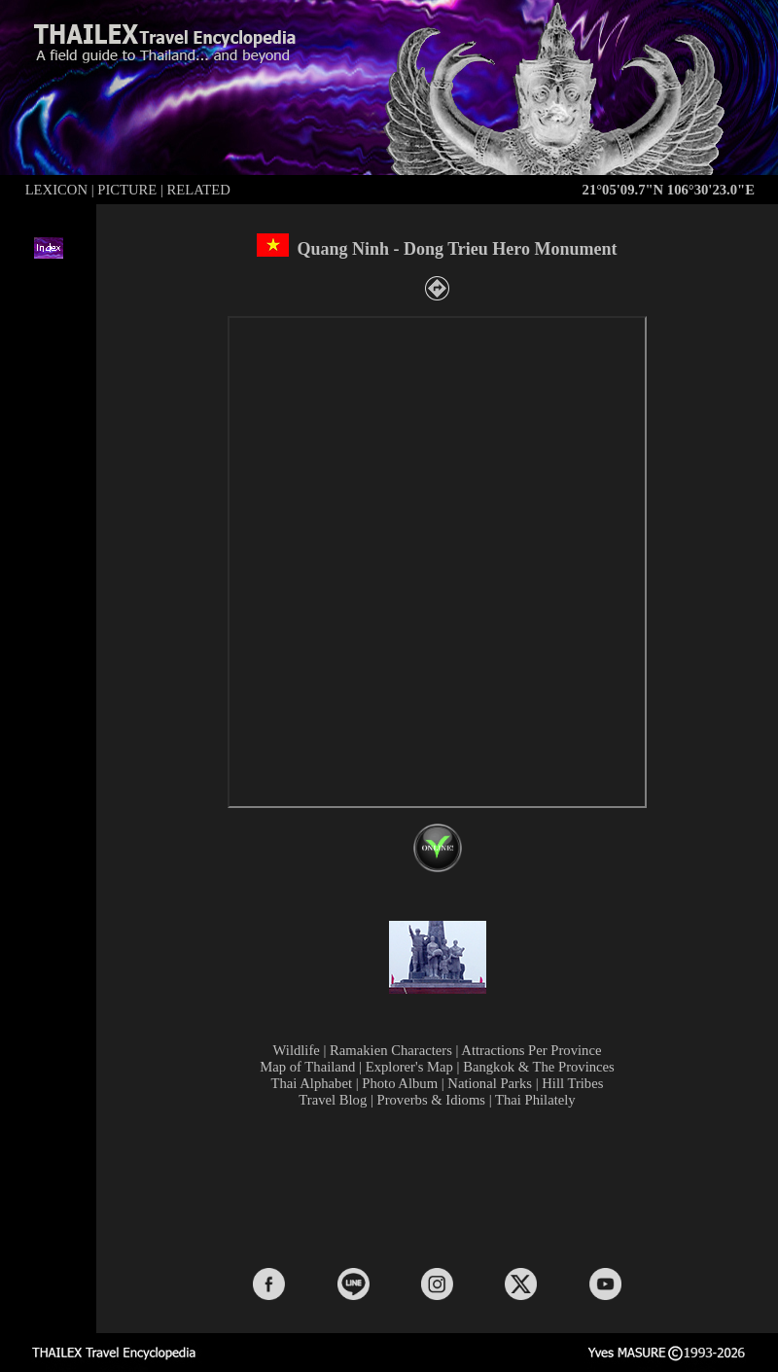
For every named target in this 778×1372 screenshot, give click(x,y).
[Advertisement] (441, 1186)
